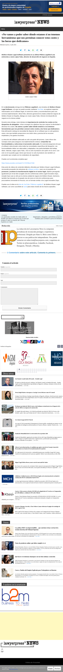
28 (38, 370)
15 (43, 369)
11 (36, 369)
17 (17, 370)
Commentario (4, 287)
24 (30, 370)
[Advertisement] (31, 626)
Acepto (50, 668)
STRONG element (47, 15)
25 (32, 370)
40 (30, 372)
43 (36, 372)
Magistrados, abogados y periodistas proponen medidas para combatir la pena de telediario (47, 217)
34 (19, 372)
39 (28, 372)
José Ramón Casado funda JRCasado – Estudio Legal (28, 379)
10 (34, 369)
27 (36, 370)
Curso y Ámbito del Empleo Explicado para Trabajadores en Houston (35, 570)
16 (45, 369)
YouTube (40, 109)
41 (32, 372)
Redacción (6, 226)
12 (38, 369)
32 (45, 370)
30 (41, 370)
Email (5, 273)
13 (40, 369)
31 (43, 370)
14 (41, 369)
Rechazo (57, 668)
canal (25, 186)
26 (34, 370)
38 (26, 372)
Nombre (5, 267)
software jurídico (33, 169)
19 (21, 370)
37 (25, 372)
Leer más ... (26, 385)
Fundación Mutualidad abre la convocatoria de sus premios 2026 (31, 433)
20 (23, 370)
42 (34, 372)
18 (19, 370)
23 (28, 370)
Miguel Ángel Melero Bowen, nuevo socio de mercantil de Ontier (31, 462)
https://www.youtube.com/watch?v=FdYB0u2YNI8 (18, 163)
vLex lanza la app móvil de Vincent (24, 420)
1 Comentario (13, 253)
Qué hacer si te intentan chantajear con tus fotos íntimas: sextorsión (35, 556)
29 (40, 370)
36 (23, 372)
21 (25, 370)
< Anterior (4, 215)
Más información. (13, 669)
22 (26, 370)
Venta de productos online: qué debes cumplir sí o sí (30, 543)
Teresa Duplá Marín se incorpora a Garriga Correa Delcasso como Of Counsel (35, 392)
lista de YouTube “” (31, 184)
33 (17, 372)
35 (21, 372)
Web (2, 280)
